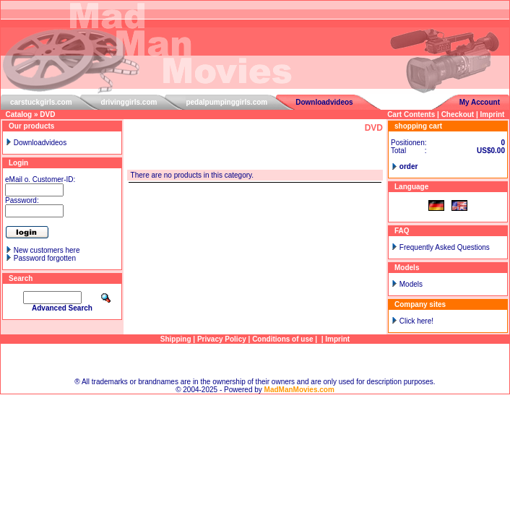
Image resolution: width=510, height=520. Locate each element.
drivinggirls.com (129, 102)
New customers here (47, 250)
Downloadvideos (324, 102)
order (408, 166)
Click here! (416, 321)
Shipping (175, 339)
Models (411, 284)
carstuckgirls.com (41, 102)
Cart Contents (411, 114)
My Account (479, 102)
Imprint (492, 114)
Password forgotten (45, 258)
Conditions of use (282, 339)
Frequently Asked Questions (444, 247)
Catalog (19, 114)
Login (18, 163)
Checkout (458, 114)
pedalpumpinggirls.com (226, 102)
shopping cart (418, 126)
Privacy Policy (221, 339)
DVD (47, 114)
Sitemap (255, 361)
